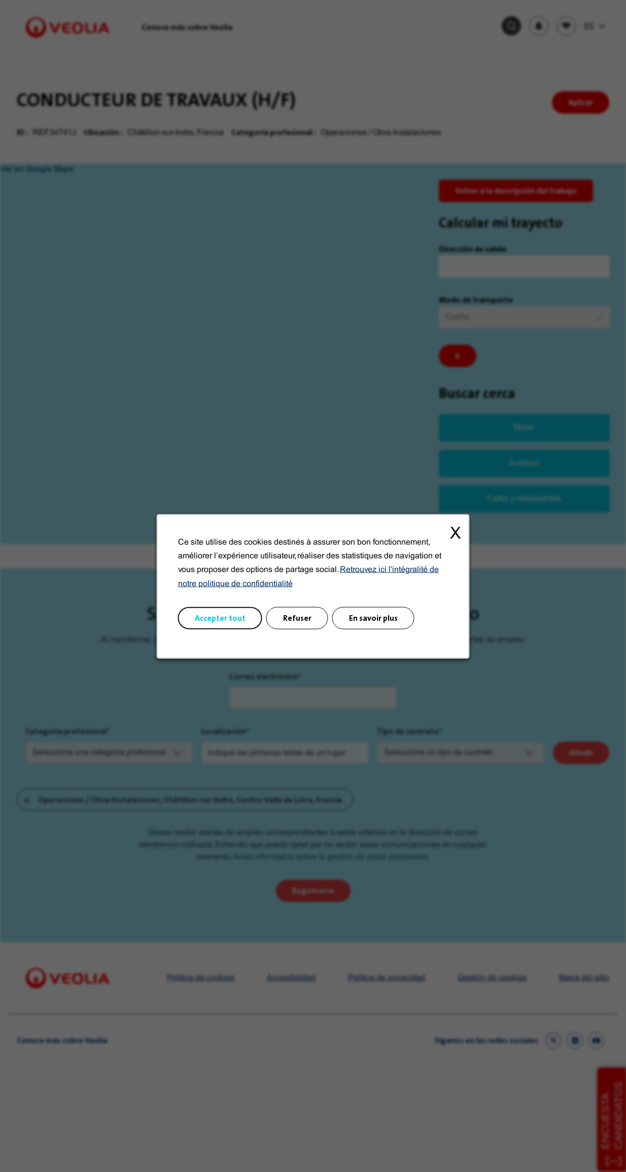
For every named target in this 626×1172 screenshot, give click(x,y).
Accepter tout (220, 617)
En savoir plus (373, 617)
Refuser (297, 617)
